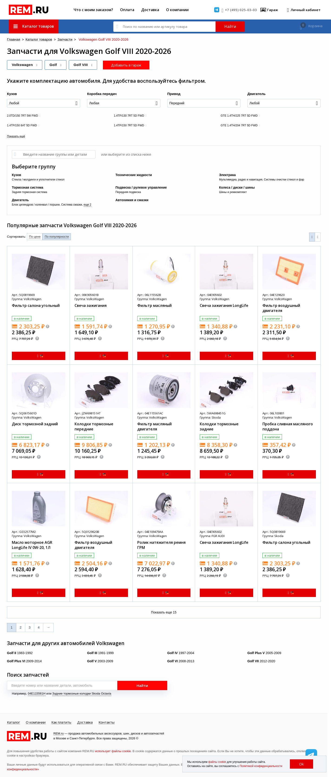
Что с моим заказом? (93, 9)
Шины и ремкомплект (233, 191)
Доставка (150, 9)
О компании (177, 9)
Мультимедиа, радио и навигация (240, 179)
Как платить (61, 722)
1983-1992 (20, 653)
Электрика (227, 175)
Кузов (12, 93)
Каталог (13, 722)
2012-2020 (261, 661)
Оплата (127, 9)
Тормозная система (27, 187)
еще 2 (87, 204)
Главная (12, 39)
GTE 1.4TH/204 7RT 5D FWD (239, 125)
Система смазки (71, 204)
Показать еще (164, 612)
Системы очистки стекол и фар (284, 179)
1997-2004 (180, 653)
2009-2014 (24, 661)
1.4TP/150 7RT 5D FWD (129, 125)
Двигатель (256, 93)
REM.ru (58, 733)
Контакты (106, 722)
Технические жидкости (133, 175)
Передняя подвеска (128, 191)
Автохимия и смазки (131, 200)
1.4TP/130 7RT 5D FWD (129, 115)
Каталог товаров (33, 39)
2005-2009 (264, 653)
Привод (173, 93)
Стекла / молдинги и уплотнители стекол (38, 179)
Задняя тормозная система (29, 191)
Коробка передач (102, 93)
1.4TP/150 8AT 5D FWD (22, 125)
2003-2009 (100, 661)
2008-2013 (180, 661)
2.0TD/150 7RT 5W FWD (22, 115)
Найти (230, 26)
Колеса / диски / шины (237, 187)
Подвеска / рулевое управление (141, 187)
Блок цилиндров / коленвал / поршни (36, 204)
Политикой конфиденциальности (261, 766)
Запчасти (55, 39)
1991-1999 (100, 653)
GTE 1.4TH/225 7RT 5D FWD (239, 115)
